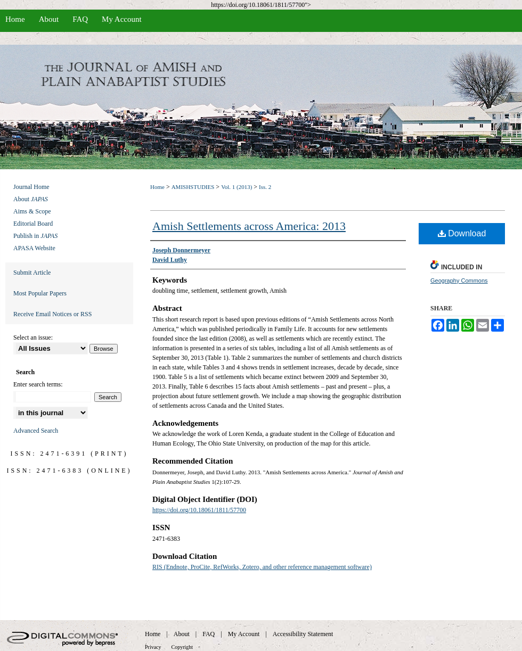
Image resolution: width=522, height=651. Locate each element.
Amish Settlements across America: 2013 (249, 226)
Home (157, 187)
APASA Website (34, 248)
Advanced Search (35, 430)
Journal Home (31, 187)
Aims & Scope (32, 211)
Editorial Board (33, 223)
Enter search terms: (38, 384)
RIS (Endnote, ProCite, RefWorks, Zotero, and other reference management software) (262, 567)
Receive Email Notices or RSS (52, 314)
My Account (244, 634)
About (30, 199)
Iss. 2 (265, 187)
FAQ (208, 634)
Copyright (182, 647)
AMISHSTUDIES (193, 187)
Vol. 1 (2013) (236, 187)
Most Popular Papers (40, 293)
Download (462, 233)
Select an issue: (33, 337)
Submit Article (32, 272)
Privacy (153, 647)
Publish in (35, 236)
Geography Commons (459, 280)
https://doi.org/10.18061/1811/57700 (199, 510)
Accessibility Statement (303, 634)
